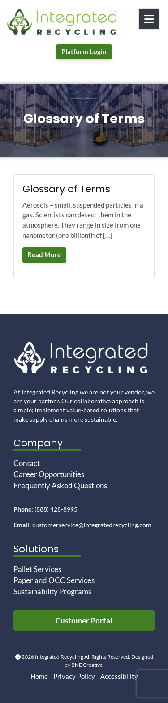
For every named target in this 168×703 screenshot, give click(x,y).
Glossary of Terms (66, 189)
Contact (26, 463)
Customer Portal (84, 620)
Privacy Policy (74, 676)
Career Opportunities (48, 474)
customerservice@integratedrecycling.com (91, 525)
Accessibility (119, 676)
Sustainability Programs (52, 591)
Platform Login (84, 51)
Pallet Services (37, 569)
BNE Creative (87, 664)
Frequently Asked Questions (60, 485)
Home (39, 676)
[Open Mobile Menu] (149, 19)
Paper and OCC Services (54, 580)
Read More (44, 254)
